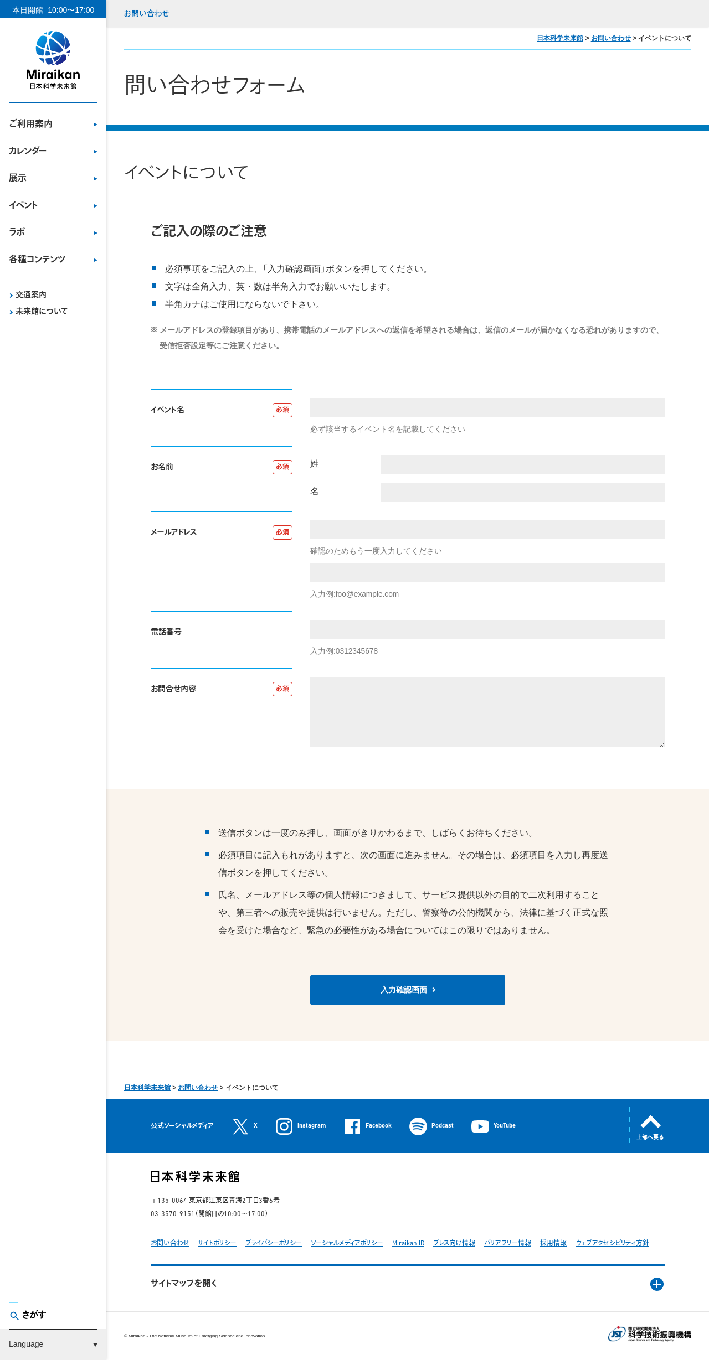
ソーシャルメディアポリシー (347, 1243)
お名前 (162, 467)
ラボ (17, 233)
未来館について (42, 312)
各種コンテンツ (37, 260)
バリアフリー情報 (507, 1243)
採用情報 (553, 1243)
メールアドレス (174, 533)
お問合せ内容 (173, 689)
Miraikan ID (408, 1243)
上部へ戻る (650, 1138)
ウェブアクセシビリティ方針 (612, 1243)
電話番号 (166, 632)
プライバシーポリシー (273, 1243)
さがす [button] (34, 1315)
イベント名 (167, 410)
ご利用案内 (31, 124)
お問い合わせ (146, 14)
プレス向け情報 (454, 1243)
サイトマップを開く (184, 1284)
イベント (23, 205)
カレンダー (28, 151)
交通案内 (31, 295)
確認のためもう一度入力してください (376, 551)
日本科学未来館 (560, 38)
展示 (18, 178)
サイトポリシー (217, 1243)
